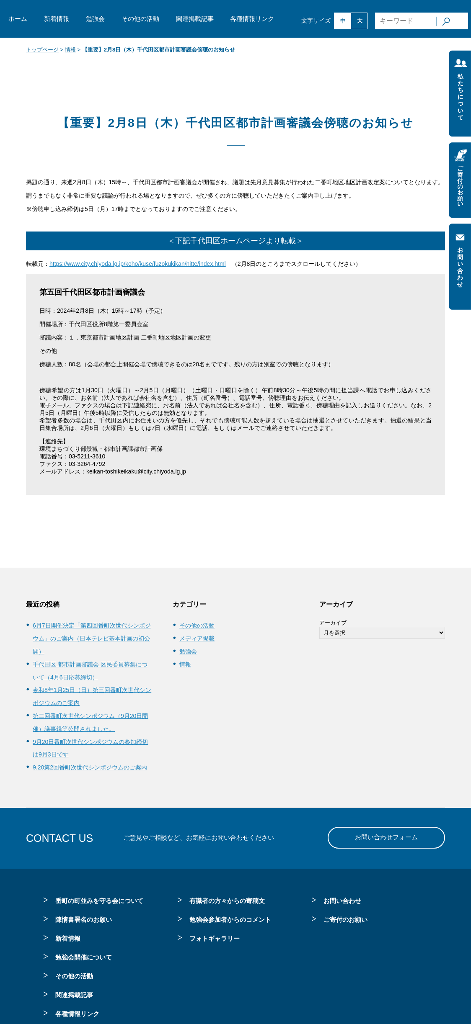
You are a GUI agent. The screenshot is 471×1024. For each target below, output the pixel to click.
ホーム (17, 18)
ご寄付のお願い (345, 919)
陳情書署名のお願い (83, 919)
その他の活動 (140, 18)
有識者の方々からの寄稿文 (227, 900)
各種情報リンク (252, 18)
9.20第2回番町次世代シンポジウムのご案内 (90, 767)
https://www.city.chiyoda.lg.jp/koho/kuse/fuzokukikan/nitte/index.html (137, 263)
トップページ (42, 49)
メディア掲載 (197, 638)
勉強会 (95, 18)
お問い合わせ (342, 900)
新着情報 (56, 18)
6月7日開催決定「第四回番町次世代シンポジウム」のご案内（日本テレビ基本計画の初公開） (92, 638)
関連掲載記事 (195, 18)
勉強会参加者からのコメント (230, 919)
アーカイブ (333, 623)
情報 (70, 49)
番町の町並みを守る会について (99, 900)
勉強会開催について (83, 957)
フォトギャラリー (214, 938)
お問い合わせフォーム (386, 837)
